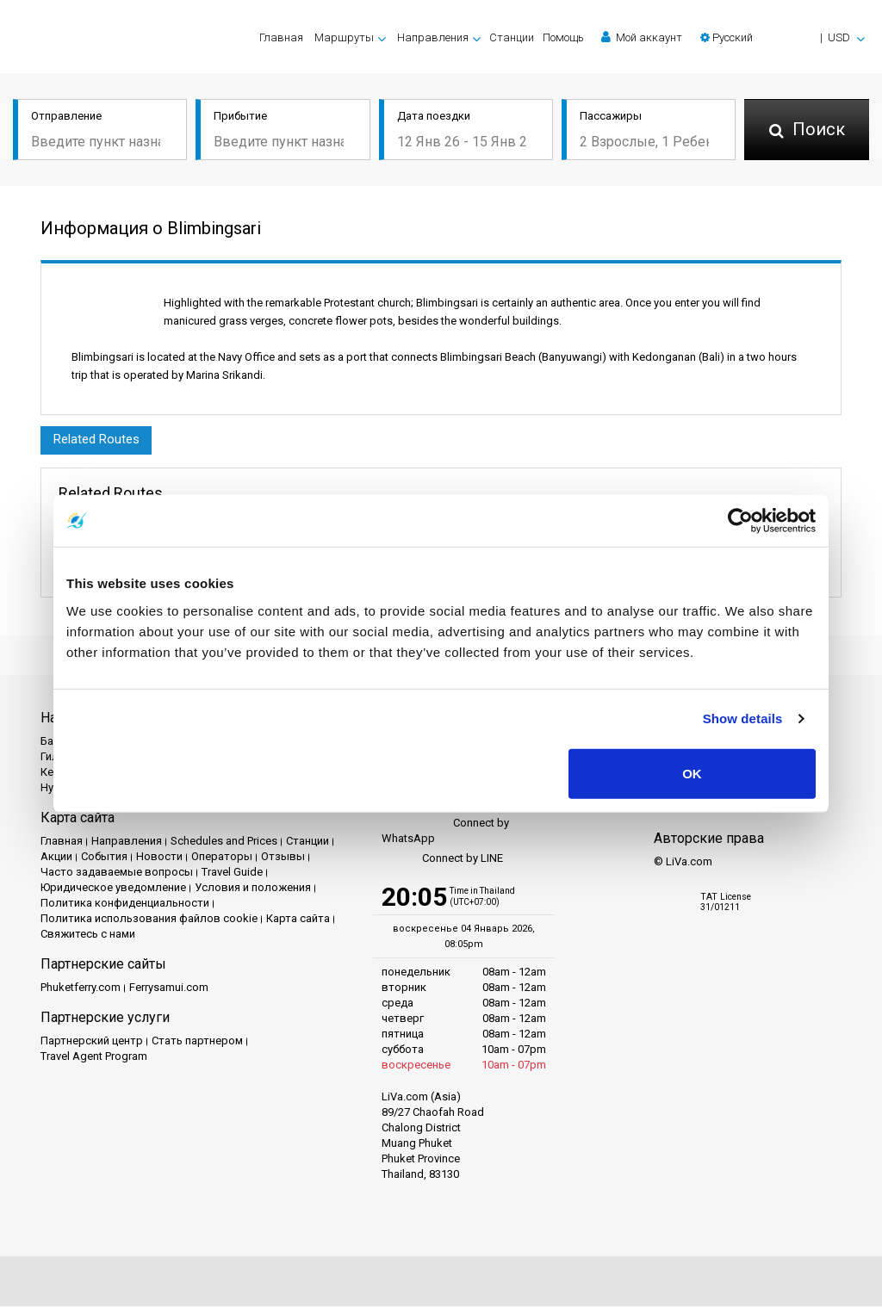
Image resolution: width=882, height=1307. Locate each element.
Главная (281, 37)
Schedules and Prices (224, 841)
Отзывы (283, 857)
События (104, 857)
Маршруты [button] (344, 37)
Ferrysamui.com (168, 988)
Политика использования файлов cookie (149, 919)
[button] (782, 37)
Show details (743, 718)
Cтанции (511, 37)
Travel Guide (232, 872)
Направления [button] (433, 37)
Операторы (221, 857)
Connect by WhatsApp (445, 830)
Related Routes (96, 441)
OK (692, 772)
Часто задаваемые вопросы (116, 872)
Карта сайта (298, 919)
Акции (56, 857)
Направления (126, 841)
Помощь (563, 37)
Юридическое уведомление (113, 888)
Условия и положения (253, 888)
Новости (159, 857)
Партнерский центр (91, 1041)
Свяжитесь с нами (87, 934)
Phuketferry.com (80, 988)
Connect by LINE (442, 859)
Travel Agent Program (93, 1056)
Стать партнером (197, 1041)
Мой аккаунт (641, 37)
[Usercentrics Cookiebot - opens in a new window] (740, 521)
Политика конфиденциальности (124, 903)
